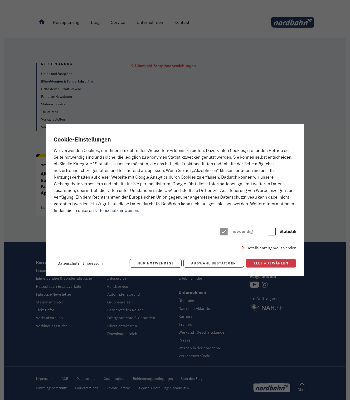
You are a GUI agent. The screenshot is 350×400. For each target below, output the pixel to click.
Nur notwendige (155, 263)
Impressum (93, 263)
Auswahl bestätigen (213, 263)
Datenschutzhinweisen (116, 210)
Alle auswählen (270, 263)
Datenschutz (68, 263)
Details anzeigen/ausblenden (271, 247)
